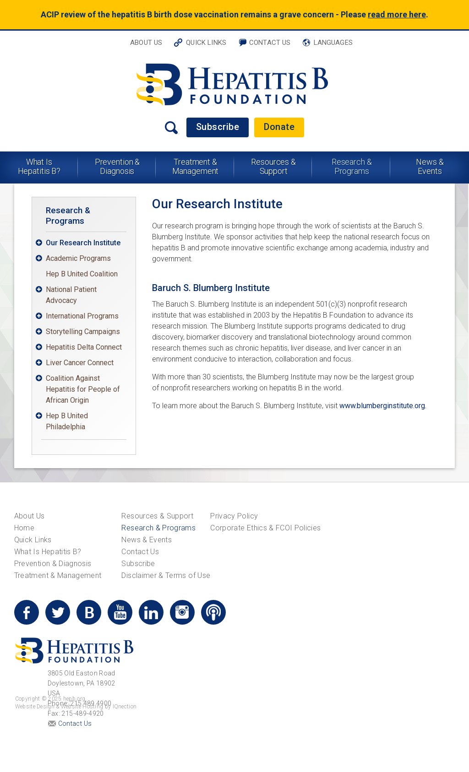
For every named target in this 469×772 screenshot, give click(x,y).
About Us (146, 42)
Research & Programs (352, 166)
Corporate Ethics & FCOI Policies (265, 528)
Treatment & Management (195, 166)
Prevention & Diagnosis (117, 166)
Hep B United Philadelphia (67, 421)
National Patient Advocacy (71, 295)
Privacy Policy (234, 516)
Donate (279, 126)
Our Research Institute (83, 242)
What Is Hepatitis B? (39, 166)
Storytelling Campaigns (83, 331)
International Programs (82, 316)
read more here (397, 14)
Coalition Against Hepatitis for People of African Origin (83, 389)
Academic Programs (78, 258)
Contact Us (270, 42)
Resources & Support (273, 166)
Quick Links (206, 42)
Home (24, 528)
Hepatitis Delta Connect (84, 347)
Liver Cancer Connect (80, 362)
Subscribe (218, 126)
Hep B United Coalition (82, 274)
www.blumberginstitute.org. (382, 405)
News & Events (429, 166)
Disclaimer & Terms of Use (165, 575)
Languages (333, 42)
